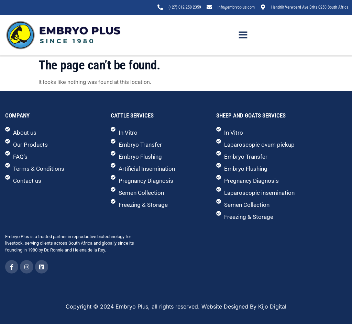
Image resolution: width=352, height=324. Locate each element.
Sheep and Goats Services (251, 115)
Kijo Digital (272, 306)
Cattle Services (132, 115)
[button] (243, 34)
